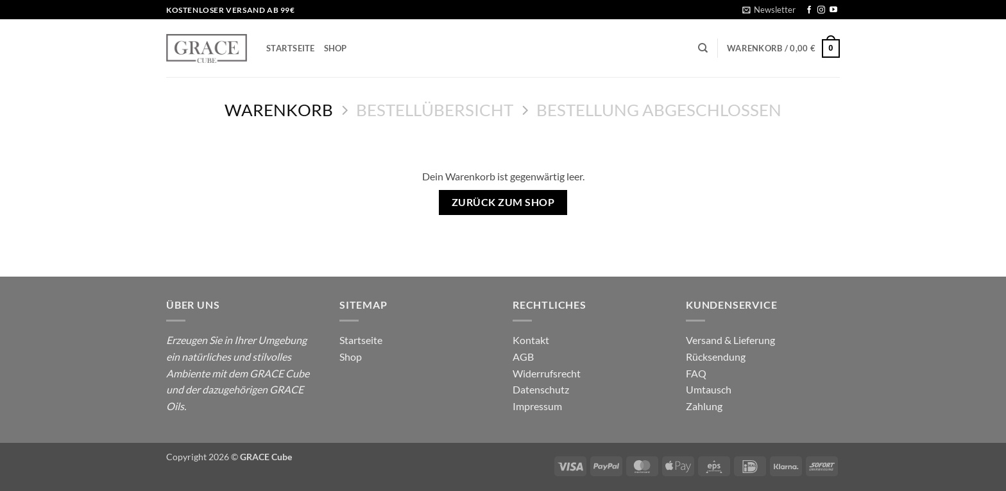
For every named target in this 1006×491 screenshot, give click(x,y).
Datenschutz (541, 389)
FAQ (696, 373)
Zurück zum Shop (503, 202)
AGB (523, 356)
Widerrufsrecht (547, 373)
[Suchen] (703, 48)
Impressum (537, 406)
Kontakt (531, 340)
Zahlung (704, 406)
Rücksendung (716, 356)
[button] (769, 9)
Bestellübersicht (434, 109)
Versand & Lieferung (730, 340)
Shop (335, 48)
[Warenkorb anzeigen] (783, 49)
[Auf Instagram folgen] (821, 10)
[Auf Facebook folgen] (809, 10)
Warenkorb (279, 109)
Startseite (290, 48)
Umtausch (708, 389)
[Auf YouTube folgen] (833, 10)
